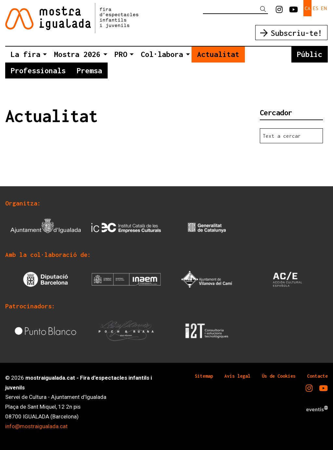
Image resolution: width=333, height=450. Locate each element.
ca (308, 8)
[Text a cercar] (235, 9)
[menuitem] (279, 10)
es (316, 8)
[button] (264, 9)
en (324, 8)
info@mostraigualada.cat (36, 426)
